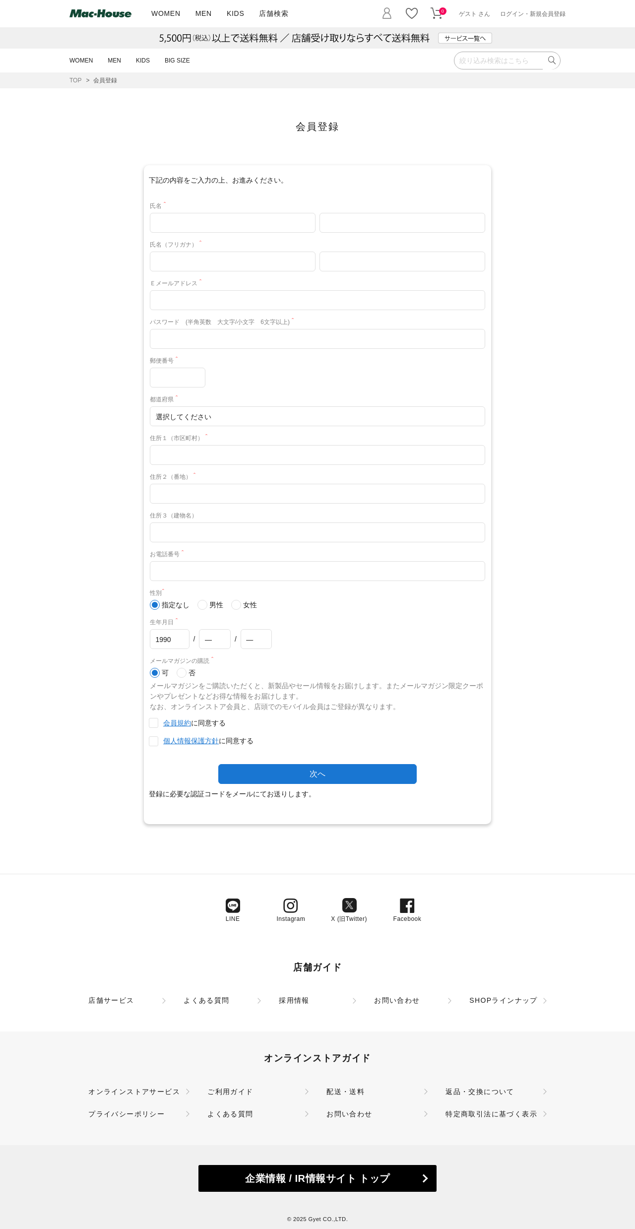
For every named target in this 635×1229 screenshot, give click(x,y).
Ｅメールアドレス (177, 283)
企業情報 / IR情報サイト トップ (317, 1178)
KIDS (235, 13)
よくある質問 (206, 1000)
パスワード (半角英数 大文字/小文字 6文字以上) (223, 322)
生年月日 (165, 622)
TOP (75, 80)
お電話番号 (168, 554)
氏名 (159, 205)
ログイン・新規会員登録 (533, 13)
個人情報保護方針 (191, 741)
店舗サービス (111, 1000)
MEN (203, 13)
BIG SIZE (177, 60)
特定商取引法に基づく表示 (491, 1114)
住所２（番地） (174, 476)
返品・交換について (479, 1092)
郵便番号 (165, 360)
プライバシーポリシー (126, 1114)
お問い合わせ (397, 1000)
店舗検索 (273, 13)
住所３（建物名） (173, 515)
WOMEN (166, 13)
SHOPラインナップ (503, 1000)
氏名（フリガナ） (177, 244)
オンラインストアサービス (134, 1092)
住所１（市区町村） (180, 438)
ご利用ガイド (230, 1092)
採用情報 (294, 1000)
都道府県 (165, 399)
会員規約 (177, 723)
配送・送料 (345, 1092)
